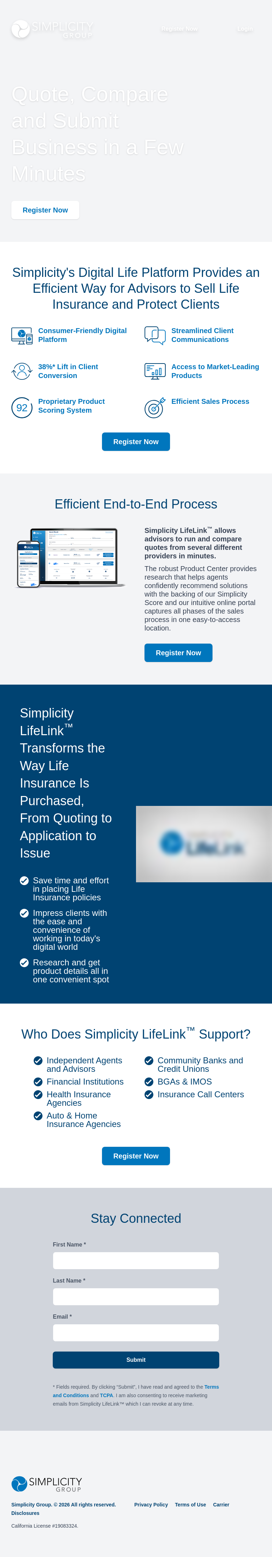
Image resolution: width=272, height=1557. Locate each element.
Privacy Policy (151, 1504)
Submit (136, 1360)
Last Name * (69, 1281)
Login (245, 29)
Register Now (180, 29)
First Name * (69, 1245)
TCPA (106, 1395)
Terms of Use (190, 1504)
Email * (62, 1317)
